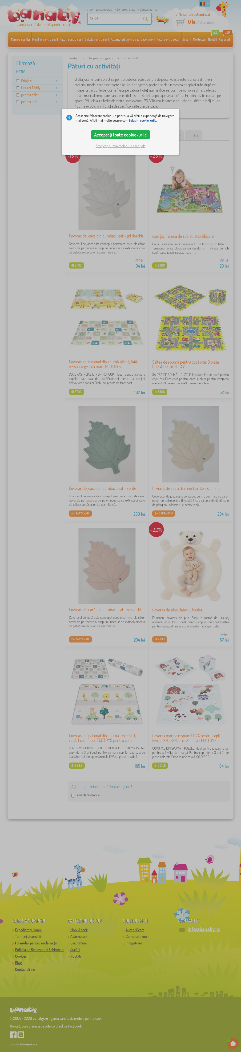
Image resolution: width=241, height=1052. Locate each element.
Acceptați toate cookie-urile (120, 135)
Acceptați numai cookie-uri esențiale (120, 146)
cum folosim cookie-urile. (139, 120)
